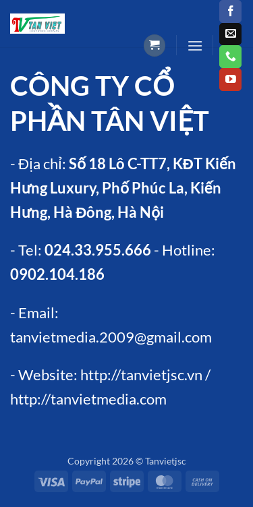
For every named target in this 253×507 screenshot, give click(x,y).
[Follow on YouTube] (230, 79)
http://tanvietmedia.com (88, 399)
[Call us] (230, 56)
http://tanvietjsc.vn (141, 374)
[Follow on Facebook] (230, 11)
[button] (154, 45)
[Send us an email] (230, 34)
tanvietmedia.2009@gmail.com (111, 337)
